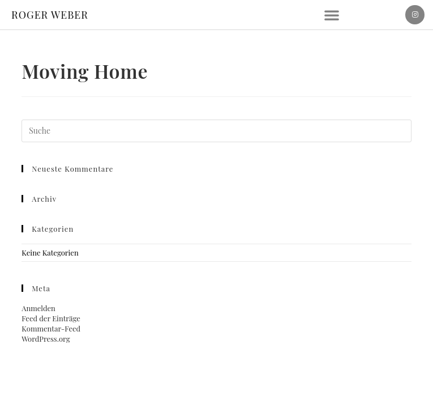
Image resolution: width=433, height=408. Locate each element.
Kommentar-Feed (51, 328)
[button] (332, 15)
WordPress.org (46, 338)
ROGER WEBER (49, 15)
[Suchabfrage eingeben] (216, 131)
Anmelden (38, 308)
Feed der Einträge (51, 318)
